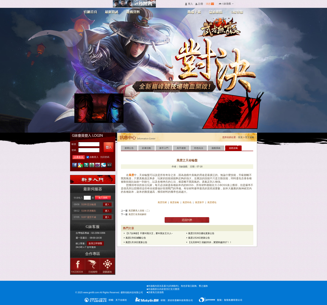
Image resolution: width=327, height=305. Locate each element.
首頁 (240, 137)
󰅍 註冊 (199, 4)
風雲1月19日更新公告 (136, 242)
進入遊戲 (102, 197)
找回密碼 (104, 157)
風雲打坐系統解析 (137, 214)
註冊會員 (78, 157)
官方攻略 (249, 137)
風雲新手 (200, 202)
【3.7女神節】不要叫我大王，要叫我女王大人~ (149, 233)
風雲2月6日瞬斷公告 (136, 238)
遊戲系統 (216, 148)
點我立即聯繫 (95, 243)
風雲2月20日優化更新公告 (201, 233)
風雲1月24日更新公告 (199, 238)
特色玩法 (198, 148)
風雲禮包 (211, 202)
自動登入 (94, 157)
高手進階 (181, 148)
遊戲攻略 (233, 148)
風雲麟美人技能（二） (140, 210)
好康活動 (146, 148)
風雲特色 (187, 202)
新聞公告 (129, 148)
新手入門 (163, 148)
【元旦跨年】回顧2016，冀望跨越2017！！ (210, 242)
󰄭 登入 (189, 4)
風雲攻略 (174, 202)
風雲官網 (162, 202)
